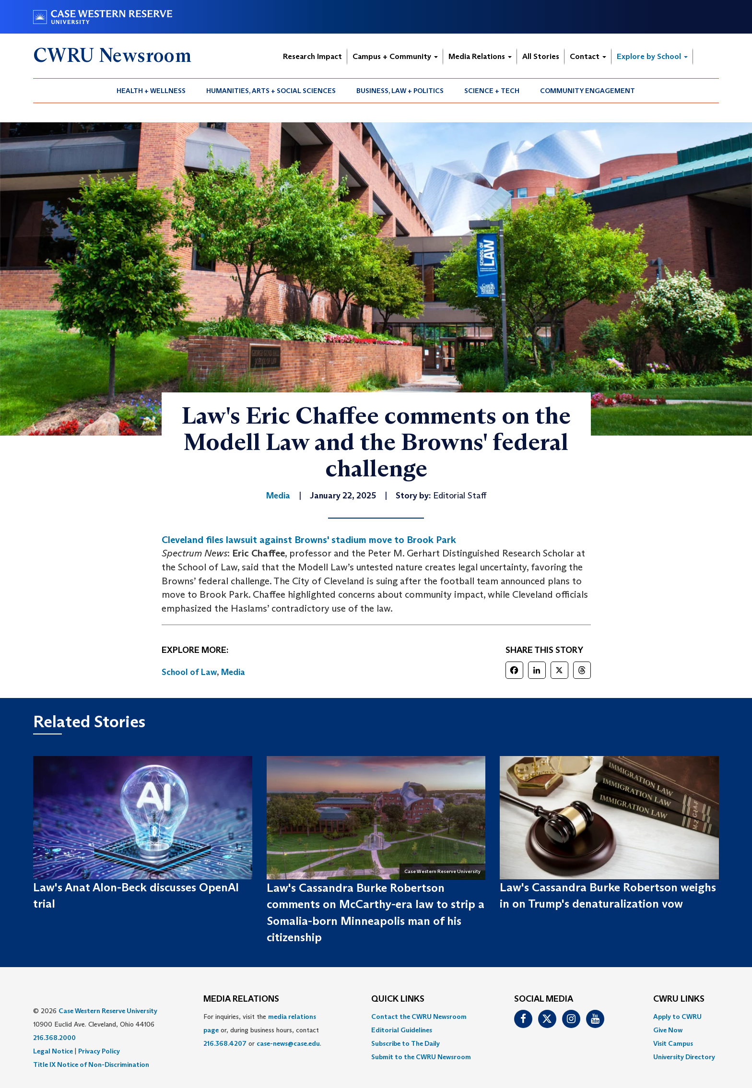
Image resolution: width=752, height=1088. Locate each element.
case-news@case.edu (288, 1043)
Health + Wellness (151, 90)
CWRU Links (679, 999)
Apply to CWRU (677, 1016)
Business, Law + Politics (400, 90)
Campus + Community (395, 56)
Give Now (667, 1030)
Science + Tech (491, 90)
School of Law (189, 672)
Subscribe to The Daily (405, 1043)
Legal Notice (53, 1051)
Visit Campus (673, 1043)
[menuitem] (151, 91)
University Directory (684, 1057)
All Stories (540, 56)
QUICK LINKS (397, 999)
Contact (588, 56)
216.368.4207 (225, 1043)
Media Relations (480, 56)
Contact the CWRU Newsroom (419, 1016)
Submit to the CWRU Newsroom (421, 1057)
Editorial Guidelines (401, 1030)
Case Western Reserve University (108, 1010)
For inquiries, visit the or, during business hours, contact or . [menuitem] (262, 1030)
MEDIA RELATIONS (241, 999)
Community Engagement (587, 90)
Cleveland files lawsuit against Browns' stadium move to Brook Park (309, 539)
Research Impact (312, 56)
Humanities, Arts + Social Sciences (271, 90)
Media (233, 672)
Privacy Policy (99, 1051)
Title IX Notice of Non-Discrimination (91, 1064)
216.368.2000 (54, 1037)
